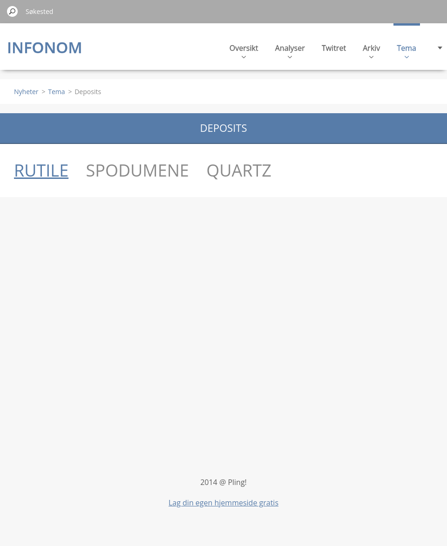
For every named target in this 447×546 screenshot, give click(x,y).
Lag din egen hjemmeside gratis (223, 503)
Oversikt (244, 50)
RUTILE (41, 170)
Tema (406, 50)
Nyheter (26, 91)
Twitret (334, 48)
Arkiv (371, 50)
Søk (12, 11)
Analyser (290, 50)
